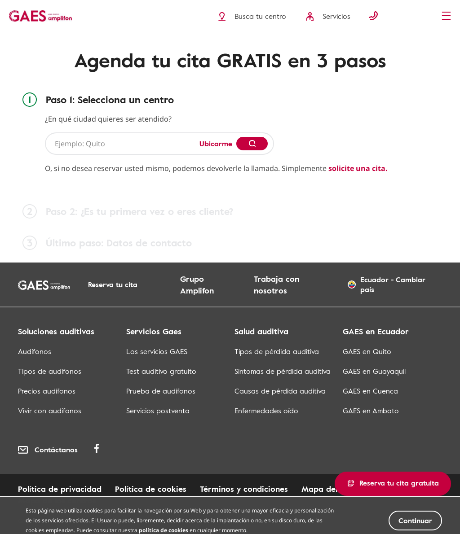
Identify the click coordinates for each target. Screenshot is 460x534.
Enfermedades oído (266, 410)
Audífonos (34, 351)
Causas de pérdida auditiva (280, 390)
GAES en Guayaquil (374, 371)
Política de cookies (150, 489)
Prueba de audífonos (160, 390)
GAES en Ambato (371, 410)
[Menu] (449, 17)
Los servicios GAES (156, 351)
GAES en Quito (367, 351)
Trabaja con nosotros (276, 284)
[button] (393, 484)
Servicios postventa (158, 410)
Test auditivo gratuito (161, 371)
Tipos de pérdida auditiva (276, 351)
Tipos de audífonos (49, 371)
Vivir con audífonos (49, 410)
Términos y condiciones (244, 489)
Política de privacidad (60, 489)
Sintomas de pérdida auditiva (282, 371)
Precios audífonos (46, 390)
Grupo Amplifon (197, 284)
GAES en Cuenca (370, 390)
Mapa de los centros (57, 500)
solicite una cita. (358, 168)
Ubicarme (215, 144)
